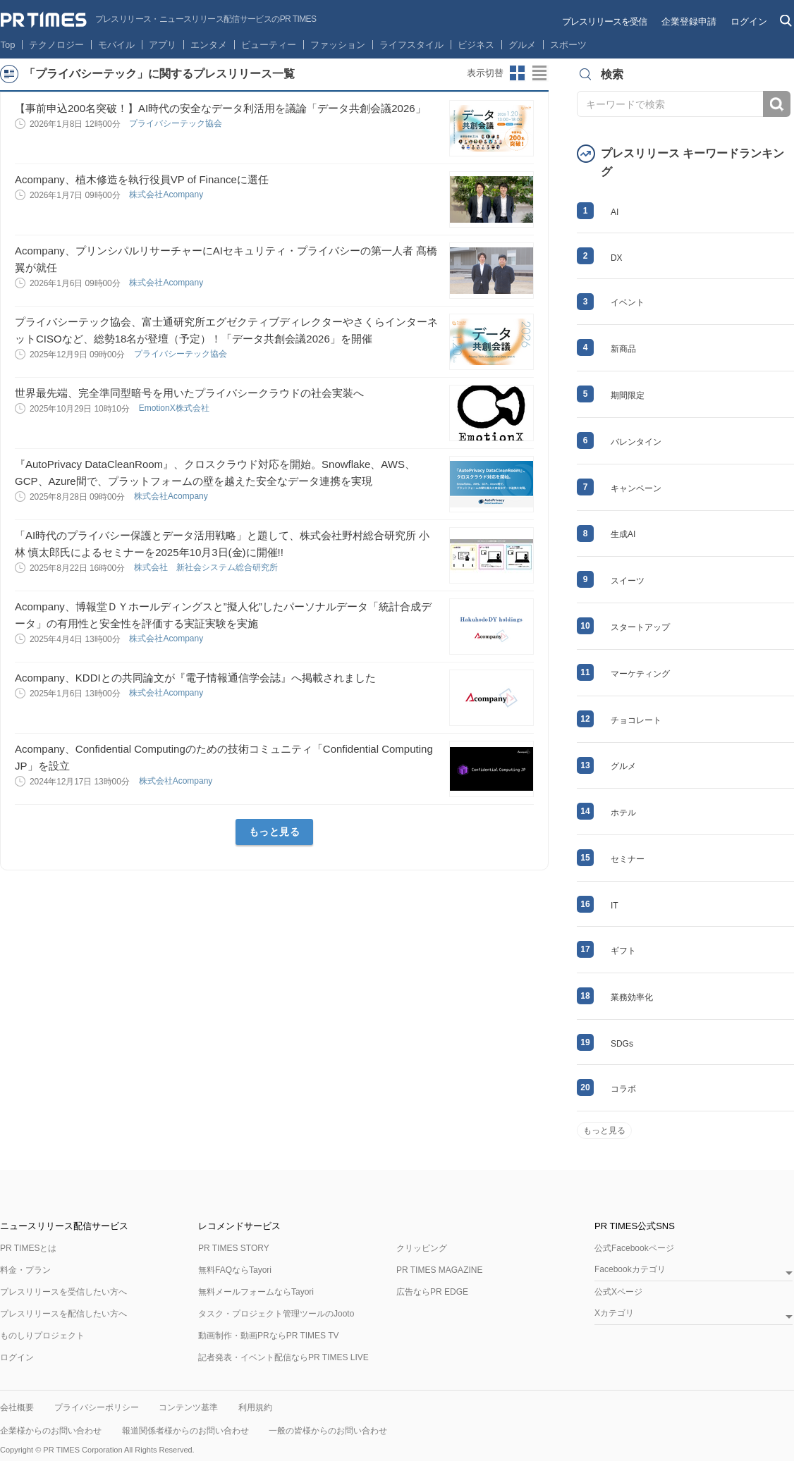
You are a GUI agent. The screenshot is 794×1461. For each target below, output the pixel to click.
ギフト (623, 951)
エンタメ (208, 44)
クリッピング (421, 1248)
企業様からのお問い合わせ (51, 1431)
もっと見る (274, 831)
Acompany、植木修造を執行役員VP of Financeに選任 (142, 179)
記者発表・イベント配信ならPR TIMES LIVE (283, 1357)
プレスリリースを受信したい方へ (63, 1292)
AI (614, 212)
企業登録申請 (688, 21)
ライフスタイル (411, 44)
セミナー (628, 859)
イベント (628, 302)
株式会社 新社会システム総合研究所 (207, 567)
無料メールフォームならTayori (256, 1292)
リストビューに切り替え (540, 73)
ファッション (337, 44)
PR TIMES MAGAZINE (439, 1270)
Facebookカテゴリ (630, 1269)
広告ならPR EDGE (432, 1292)
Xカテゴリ (614, 1313)
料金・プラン (25, 1270)
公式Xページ (618, 1292)
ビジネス (476, 44)
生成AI (623, 534)
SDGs (622, 1044)
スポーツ (568, 44)
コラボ (623, 1089)
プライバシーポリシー (96, 1407)
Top (8, 44)
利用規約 (255, 1407)
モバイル (116, 44)
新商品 (623, 349)
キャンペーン (636, 488)
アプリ (162, 44)
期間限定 (628, 395)
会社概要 (17, 1407)
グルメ (522, 44)
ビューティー (268, 44)
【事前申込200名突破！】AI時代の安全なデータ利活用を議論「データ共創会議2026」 (220, 108)
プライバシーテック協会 (176, 123)
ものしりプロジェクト (42, 1335)
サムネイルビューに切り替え (517, 73)
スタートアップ (640, 627)
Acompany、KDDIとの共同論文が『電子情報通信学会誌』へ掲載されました (195, 678)
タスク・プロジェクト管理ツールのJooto (276, 1314)
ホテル (623, 813)
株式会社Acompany (167, 194)
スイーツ (628, 581)
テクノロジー (56, 44)
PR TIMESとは (28, 1248)
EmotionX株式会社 (175, 408)
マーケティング (640, 674)
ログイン (749, 21)
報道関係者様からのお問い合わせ (185, 1431)
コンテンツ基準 (188, 1407)
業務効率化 (632, 997)
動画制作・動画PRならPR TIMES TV (268, 1335)
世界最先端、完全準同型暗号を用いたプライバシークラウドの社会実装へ (189, 393)
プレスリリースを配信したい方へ (63, 1314)
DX (617, 258)
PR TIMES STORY (233, 1248)
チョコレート (636, 720)
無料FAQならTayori (234, 1270)
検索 (776, 104)
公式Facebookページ (634, 1248)
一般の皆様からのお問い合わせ (328, 1431)
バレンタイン (636, 442)
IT (614, 906)
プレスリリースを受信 (604, 21)
